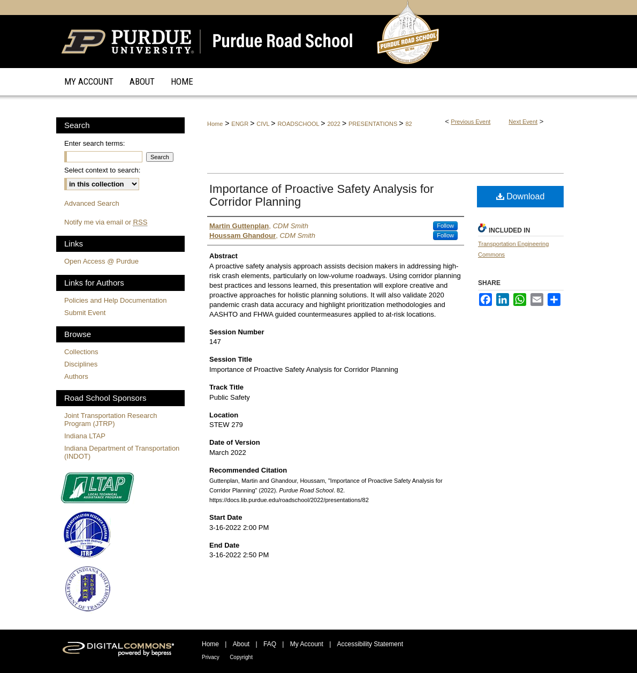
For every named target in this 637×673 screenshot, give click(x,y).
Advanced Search (91, 203)
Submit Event (84, 313)
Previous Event (470, 121)
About (241, 644)
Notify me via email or (105, 222)
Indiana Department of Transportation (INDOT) (121, 452)
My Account (306, 644)
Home (215, 124)
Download (520, 196)
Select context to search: (102, 170)
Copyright (241, 657)
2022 (334, 124)
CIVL (263, 124)
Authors (76, 376)
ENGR (240, 124)
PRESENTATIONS (373, 124)
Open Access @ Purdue (101, 261)
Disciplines (80, 364)
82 (408, 124)
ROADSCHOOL (299, 124)
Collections (81, 352)
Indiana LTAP (84, 436)
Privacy (210, 657)
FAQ (269, 644)
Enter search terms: (94, 143)
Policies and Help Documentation (115, 300)
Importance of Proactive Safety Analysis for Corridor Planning (321, 195)
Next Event (523, 121)
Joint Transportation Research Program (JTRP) (110, 420)
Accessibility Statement (370, 644)
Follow (445, 225)
